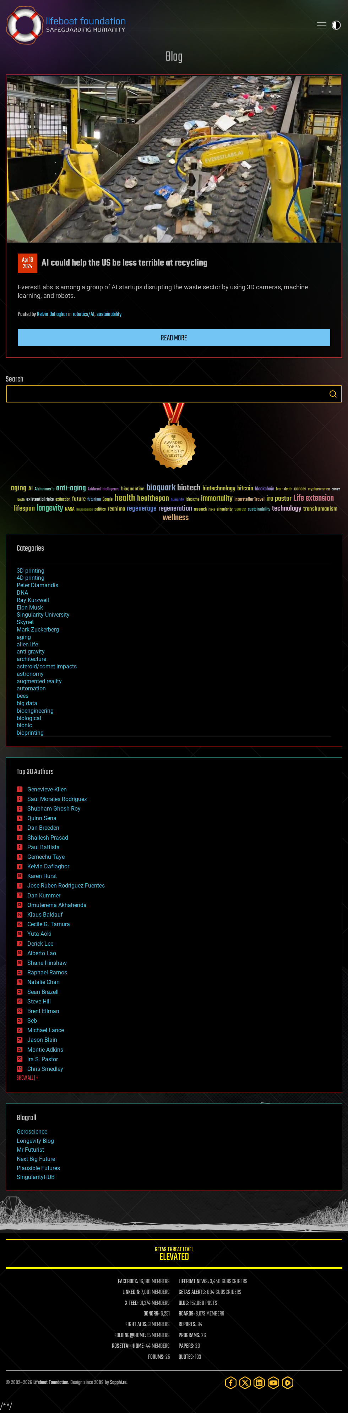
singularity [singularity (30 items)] (225, 509)
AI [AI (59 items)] (30, 489)
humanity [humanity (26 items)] (177, 500)
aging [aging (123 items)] (19, 488)
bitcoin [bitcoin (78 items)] (245, 489)
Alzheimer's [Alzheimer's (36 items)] (44, 489)
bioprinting (30, 732)
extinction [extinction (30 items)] (62, 499)
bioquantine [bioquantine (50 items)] (133, 489)
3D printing (30, 570)
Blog (174, 57)
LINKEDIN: (131, 1292)
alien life (27, 644)
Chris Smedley (45, 1069)
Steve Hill (39, 1001)
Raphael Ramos (47, 972)
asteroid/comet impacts (47, 666)
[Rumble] (287, 1382)
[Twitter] (245, 1382)
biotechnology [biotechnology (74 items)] (218, 489)
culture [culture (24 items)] (336, 489)
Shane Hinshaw (47, 962)
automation (31, 688)
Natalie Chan (43, 982)
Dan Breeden (43, 827)
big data (27, 703)
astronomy (30, 674)
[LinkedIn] (259, 1382)
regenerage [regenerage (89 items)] (142, 509)
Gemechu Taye (46, 856)
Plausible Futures (38, 1168)
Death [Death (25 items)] (21, 500)
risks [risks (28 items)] (211, 509)
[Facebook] (230, 1382)
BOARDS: (187, 1314)
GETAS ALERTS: (192, 1292)
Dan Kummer (43, 895)
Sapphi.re (118, 1383)
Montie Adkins (45, 1049)
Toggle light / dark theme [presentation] (336, 25)
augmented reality (39, 681)
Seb (32, 1020)
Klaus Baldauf (45, 914)
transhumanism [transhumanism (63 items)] (320, 509)
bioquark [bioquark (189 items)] (160, 488)
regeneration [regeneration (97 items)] (175, 509)
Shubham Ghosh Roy (54, 808)
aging (24, 637)
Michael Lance (45, 1030)
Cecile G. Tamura (48, 924)
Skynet (25, 622)
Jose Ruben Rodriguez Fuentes (66, 885)
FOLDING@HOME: (130, 1335)
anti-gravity (31, 651)
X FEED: (131, 1303)
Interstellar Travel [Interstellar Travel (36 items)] (249, 499)
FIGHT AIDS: (136, 1324)
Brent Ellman (43, 1011)
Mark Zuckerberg (38, 629)
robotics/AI (83, 314)
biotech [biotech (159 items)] (189, 488)
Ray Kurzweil (33, 600)
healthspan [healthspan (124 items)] (153, 498)
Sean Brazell (43, 992)
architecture (31, 659)
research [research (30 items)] (200, 509)
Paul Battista (43, 847)
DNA (22, 592)
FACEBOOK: (128, 1281)
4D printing (30, 577)
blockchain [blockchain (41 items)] (264, 489)
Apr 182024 (27, 263)
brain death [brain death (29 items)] (284, 489)
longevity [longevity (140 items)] (50, 508)
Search (333, 393)
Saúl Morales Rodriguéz (57, 799)
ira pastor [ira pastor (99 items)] (279, 499)
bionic (24, 725)
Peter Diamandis (37, 585)
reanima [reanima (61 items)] (116, 509)
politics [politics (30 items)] (100, 509)
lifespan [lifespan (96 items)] (24, 509)
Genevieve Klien (47, 789)
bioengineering (35, 710)
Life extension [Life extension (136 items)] (313, 498)
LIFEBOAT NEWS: (194, 1281)
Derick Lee (40, 943)
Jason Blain (42, 1039)
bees (22, 695)
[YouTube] (273, 1382)
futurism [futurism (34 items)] (94, 499)
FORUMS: (156, 1357)
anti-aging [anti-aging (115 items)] (71, 488)
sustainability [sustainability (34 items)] (259, 509)
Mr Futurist (30, 1149)
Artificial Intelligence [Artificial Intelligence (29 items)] (103, 489)
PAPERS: (186, 1346)
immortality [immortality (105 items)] (217, 498)
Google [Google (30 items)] (108, 499)
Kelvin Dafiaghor (52, 314)
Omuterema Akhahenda (57, 905)
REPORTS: (187, 1324)
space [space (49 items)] (240, 509)
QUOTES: (186, 1357)
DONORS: (151, 1314)
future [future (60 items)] (79, 499)
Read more (174, 338)
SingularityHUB (36, 1177)
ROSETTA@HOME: (128, 1346)
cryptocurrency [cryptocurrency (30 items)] (319, 489)
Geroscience (32, 1131)
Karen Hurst (42, 876)
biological (29, 718)
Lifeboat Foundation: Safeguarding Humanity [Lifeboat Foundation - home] (156, 25)
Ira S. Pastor (42, 1059)
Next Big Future (36, 1159)
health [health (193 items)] (124, 498)
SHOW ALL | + (27, 1078)
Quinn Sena (41, 818)
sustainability (109, 314)
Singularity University (43, 614)
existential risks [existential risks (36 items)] (40, 499)
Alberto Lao (41, 953)
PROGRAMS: (189, 1335)
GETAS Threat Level (174, 1255)
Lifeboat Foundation (50, 1383)
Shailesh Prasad (47, 837)
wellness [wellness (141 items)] (176, 518)
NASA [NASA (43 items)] (70, 509)
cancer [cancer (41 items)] (300, 489)
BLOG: (184, 1303)
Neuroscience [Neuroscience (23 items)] (84, 510)
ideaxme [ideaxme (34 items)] (192, 499)
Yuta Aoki (39, 933)
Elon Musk (30, 607)
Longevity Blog (35, 1140)
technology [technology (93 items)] (286, 509)
